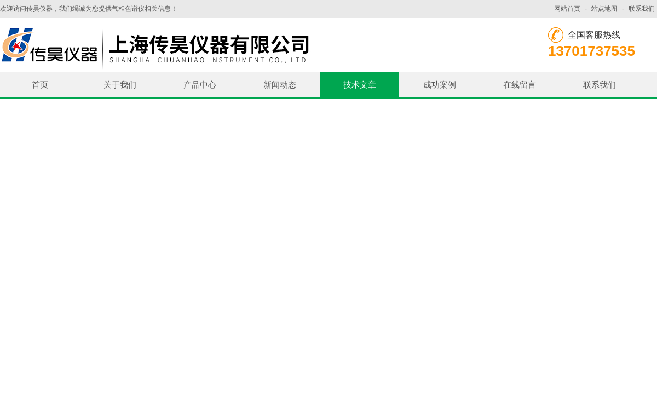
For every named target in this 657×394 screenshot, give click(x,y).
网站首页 (567, 9)
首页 (40, 84)
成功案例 (439, 84)
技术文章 (359, 84)
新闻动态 (279, 84)
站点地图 (604, 9)
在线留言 (519, 84)
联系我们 (642, 9)
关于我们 (119, 84)
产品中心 (199, 84)
